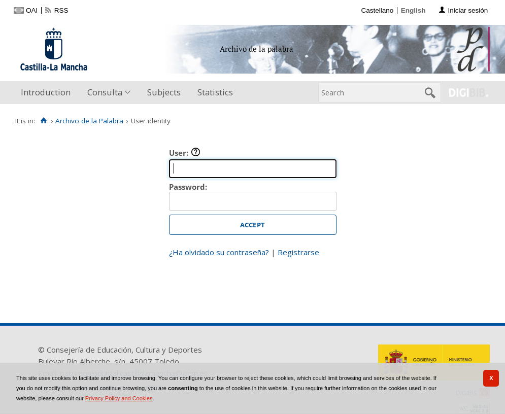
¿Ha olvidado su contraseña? (219, 252)
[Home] (43, 120)
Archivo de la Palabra (89, 120)
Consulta (104, 92)
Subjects (164, 92)
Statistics (215, 92)
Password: (188, 187)
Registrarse (298, 252)
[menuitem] (48, 92)
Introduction (46, 92)
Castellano (377, 10)
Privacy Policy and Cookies (119, 398)
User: (184, 152)
